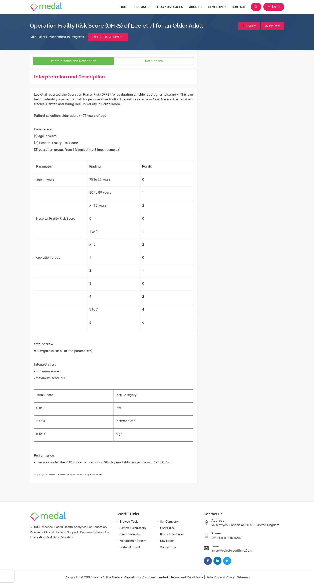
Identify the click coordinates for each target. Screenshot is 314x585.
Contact (239, 7)
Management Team (133, 541)
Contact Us (168, 547)
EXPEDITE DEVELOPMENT (108, 37)
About (196, 7)
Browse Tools (129, 522)
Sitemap (243, 577)
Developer (217, 7)
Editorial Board (130, 547)
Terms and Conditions (186, 577)
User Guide (167, 528)
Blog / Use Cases (169, 7)
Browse (142, 7)
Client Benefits (130, 534)
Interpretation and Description (73, 61)
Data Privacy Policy (220, 577)
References (154, 61)
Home (124, 7)
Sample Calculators (133, 528)
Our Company (169, 522)
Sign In (273, 7)
